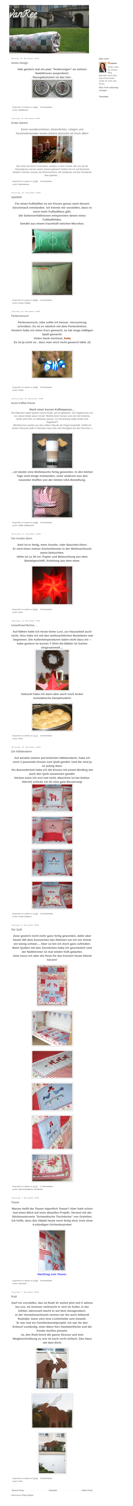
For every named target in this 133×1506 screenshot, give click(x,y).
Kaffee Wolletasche (26, 525)
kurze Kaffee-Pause (23, 403)
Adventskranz (23, 184)
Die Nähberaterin (21, 751)
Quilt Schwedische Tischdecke (30, 1189)
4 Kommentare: (46, 300)
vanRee (23, 15)
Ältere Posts (87, 1490)
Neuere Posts (18, 1490)
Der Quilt (16, 929)
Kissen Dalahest (24, 917)
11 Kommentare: (47, 1186)
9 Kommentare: (46, 387)
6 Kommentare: (46, 609)
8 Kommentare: (46, 1281)
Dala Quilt (22, 1283)
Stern (20, 612)
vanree (113, 63)
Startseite (53, 1490)
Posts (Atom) (27, 1495)
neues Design (19, 62)
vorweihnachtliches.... (24, 625)
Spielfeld (16, 197)
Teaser (15, 1202)
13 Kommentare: (47, 914)
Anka (67, 338)
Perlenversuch (20, 315)
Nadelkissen (23, 110)
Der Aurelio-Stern (21, 538)
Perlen (21, 390)
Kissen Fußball (24, 303)
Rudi (14, 1296)
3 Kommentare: (46, 107)
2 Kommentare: (46, 523)
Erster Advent (19, 122)
